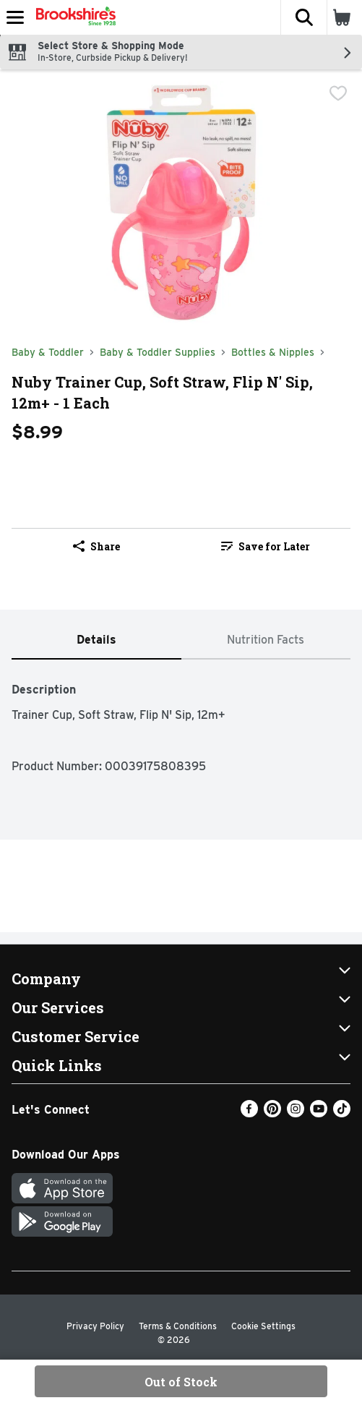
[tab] (96, 640)
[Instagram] (295, 1113)
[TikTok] (341, 1113)
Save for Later (265, 546)
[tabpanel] (181, 721)
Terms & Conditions (178, 1326)
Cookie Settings (263, 1326)
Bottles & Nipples (272, 352)
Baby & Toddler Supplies (157, 352)
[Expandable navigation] (15, 17)
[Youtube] (318, 1113)
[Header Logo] (73, 17)
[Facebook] (249, 1113)
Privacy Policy (95, 1326)
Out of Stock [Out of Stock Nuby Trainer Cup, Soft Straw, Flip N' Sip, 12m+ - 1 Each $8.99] (181, 1381)
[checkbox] (338, 93)
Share (96, 546)
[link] (266, 546)
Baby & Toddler (48, 352)
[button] (303, 17)
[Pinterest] (272, 1113)
